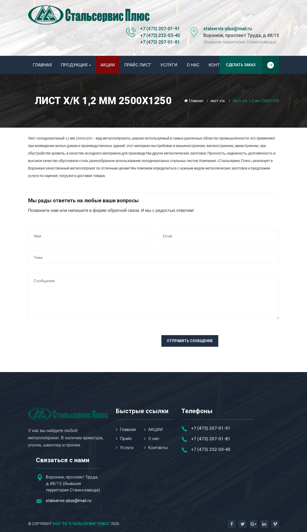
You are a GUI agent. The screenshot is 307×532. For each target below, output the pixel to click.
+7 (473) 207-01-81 (160, 42)
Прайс (124, 438)
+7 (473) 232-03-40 (160, 35)
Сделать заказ (252, 65)
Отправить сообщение (190, 341)
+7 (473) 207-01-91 (160, 28)
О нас (193, 64)
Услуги (168, 64)
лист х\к (218, 100)
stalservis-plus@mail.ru (227, 28)
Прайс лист (137, 64)
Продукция (76, 64)
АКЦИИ (107, 64)
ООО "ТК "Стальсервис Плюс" (81, 524)
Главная (42, 64)
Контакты (156, 447)
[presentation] (67, 345)
